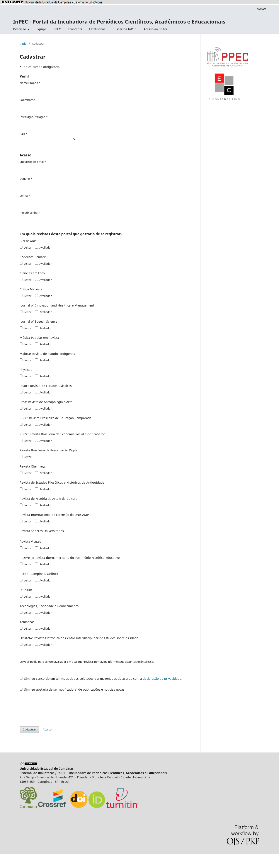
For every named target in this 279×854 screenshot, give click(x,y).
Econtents (75, 29)
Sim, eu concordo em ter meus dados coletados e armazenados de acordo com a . (101, 678)
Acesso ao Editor (155, 29)
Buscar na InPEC (124, 29)
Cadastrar (29, 729)
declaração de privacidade (162, 678)
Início (23, 44)
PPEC (57, 29)
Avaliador (43, 247)
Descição (20, 29)
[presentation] (53, 706)
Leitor (25, 247)
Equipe (41, 29)
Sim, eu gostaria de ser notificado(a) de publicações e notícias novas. (72, 689)
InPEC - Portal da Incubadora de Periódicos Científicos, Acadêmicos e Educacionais (119, 21)
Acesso (261, 8)
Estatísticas (97, 29)
